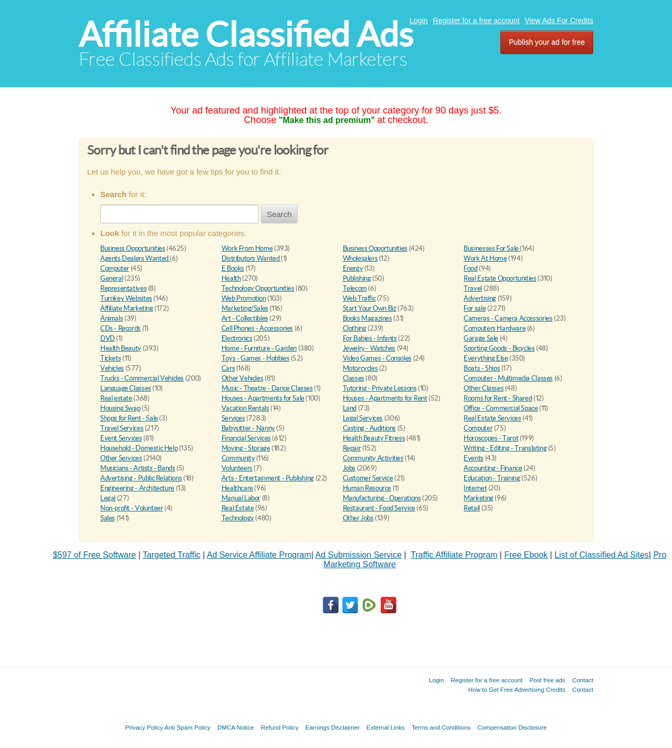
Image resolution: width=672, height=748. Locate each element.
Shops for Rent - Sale (129, 418)
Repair (352, 448)
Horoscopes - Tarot (491, 438)
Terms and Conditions (441, 727)
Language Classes (125, 388)
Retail (472, 508)
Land (349, 408)
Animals (111, 318)
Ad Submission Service (359, 554)
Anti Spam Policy (187, 727)
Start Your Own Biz (369, 308)
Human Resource (367, 488)
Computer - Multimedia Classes (508, 378)
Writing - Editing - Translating (505, 448)
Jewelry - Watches (369, 348)
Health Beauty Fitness (374, 438)
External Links (385, 727)
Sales (107, 518)
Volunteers (237, 468)
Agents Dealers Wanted (135, 258)
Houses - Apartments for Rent (385, 398)
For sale (475, 308)
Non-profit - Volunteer (131, 508)
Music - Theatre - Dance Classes (267, 388)
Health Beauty (120, 348)
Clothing (354, 328)
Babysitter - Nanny (248, 428)
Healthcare (237, 488)
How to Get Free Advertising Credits (516, 689)
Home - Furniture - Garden (259, 348)
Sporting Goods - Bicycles (499, 348)
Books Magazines (367, 318)
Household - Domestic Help (138, 448)
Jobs (349, 468)
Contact (582, 680)
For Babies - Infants (370, 338)
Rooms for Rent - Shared (498, 398)
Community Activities (373, 458)
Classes (353, 378)
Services (233, 418)
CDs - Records (120, 328)
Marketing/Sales (245, 308)
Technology (238, 518)
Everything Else (486, 358)
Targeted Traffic (172, 554)
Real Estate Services (492, 418)
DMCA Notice (235, 727)
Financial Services (246, 438)
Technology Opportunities (258, 288)
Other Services (121, 458)
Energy (353, 268)
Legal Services (363, 418)
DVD (107, 338)
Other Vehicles (243, 378)
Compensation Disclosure (512, 727)
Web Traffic (359, 298)
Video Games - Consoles (377, 358)
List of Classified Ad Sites (601, 554)
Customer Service (368, 478)
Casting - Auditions (369, 428)
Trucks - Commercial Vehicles (142, 378)
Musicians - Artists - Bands (137, 468)
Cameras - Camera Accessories (508, 318)
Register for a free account (476, 20)
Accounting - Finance (493, 468)
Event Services (121, 438)
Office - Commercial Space (501, 408)
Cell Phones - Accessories (257, 328)
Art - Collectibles (245, 318)
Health (231, 278)
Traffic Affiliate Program (454, 554)
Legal (108, 498)
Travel (473, 288)
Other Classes (483, 388)
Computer (114, 268)
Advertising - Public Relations (141, 478)
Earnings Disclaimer (333, 727)
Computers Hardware (495, 328)
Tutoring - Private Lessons (380, 388)
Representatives (123, 288)
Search (279, 214)
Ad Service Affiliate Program (259, 554)
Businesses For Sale (492, 248)
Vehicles (112, 368)
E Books (233, 268)
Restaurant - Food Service (379, 508)
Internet (475, 488)
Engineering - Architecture (137, 488)
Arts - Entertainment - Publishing (268, 478)
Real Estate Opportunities (500, 278)
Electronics (237, 338)
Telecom (355, 288)
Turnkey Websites (126, 298)
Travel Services (121, 428)
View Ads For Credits (559, 20)
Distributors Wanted (251, 258)
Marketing (479, 498)
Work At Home (485, 258)
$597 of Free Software (94, 554)
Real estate (116, 398)
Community (238, 458)
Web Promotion (244, 298)
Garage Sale (481, 338)
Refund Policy (280, 727)
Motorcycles (360, 368)
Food (470, 268)
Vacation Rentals (245, 408)
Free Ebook (526, 554)
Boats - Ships (482, 368)
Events (474, 458)
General (111, 278)
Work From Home (247, 248)
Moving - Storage (246, 448)
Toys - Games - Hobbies (255, 358)
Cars (228, 368)
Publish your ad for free (547, 42)
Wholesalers (360, 258)
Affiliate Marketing (126, 308)
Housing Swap (120, 408)
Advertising (480, 298)
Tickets (110, 358)
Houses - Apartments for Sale (263, 398)
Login (418, 20)
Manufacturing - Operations (382, 498)
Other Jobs (358, 518)
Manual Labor (241, 498)
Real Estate (238, 508)
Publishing (357, 278)
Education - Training (492, 478)
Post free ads (547, 680)
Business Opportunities (132, 248)
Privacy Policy (144, 727)
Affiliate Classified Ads (246, 34)
